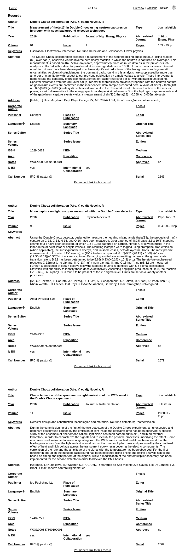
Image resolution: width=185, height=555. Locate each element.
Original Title (145, 123)
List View (138, 8)
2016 (33, 36)
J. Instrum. (165, 404)
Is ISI (11, 167)
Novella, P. (97, 21)
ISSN (11, 150)
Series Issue (71, 141)
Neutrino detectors (122, 421)
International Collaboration (72, 169)
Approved (142, 161)
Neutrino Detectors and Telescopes (100, 51)
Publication (71, 36)
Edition (141, 141)
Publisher (14, 114)
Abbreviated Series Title (144, 134)
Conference (144, 156)
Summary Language (70, 125)
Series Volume (13, 143)
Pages (140, 45)
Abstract (14, 56)
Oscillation (37, 51)
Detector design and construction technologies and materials (69, 421)
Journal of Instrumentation (102, 404)
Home (13, 8)
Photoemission (145, 421)
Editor (140, 114)
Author (13, 21)
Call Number (16, 176)
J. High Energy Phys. (167, 38)
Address (14, 100)
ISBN (67, 150)
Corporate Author (15, 107)
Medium (141, 150)
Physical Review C (98, 217)
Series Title (71, 132)
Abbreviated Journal (144, 38)
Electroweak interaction (60, 51)
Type (139, 27)
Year (11, 36)
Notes (12, 161)
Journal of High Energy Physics (106, 36)
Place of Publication (71, 116)
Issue (67, 45)
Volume (13, 45)
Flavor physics (133, 51)
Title (11, 27)
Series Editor (17, 132)
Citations (152, 8)
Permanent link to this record (92, 182)
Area (11, 156)
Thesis (140, 105)
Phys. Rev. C (166, 217)
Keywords (15, 51)
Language (15, 123)
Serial (140, 176)
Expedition (70, 156)
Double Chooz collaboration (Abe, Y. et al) (59, 21)
